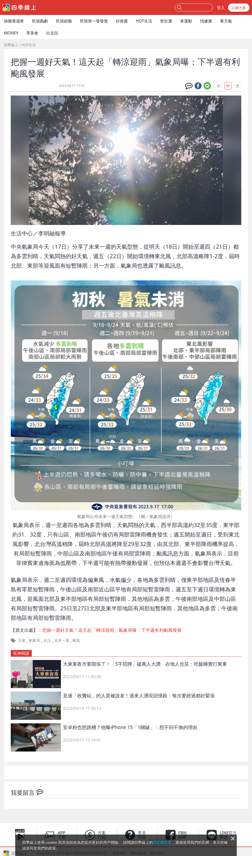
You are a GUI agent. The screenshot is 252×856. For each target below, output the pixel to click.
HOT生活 (144, 21)
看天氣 (226, 21)
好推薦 (122, 21)
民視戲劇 (40, 21)
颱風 (76, 640)
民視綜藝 (64, 21)
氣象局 (34, 640)
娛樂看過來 (14, 21)
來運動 (186, 21)
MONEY (11, 33)
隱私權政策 (162, 842)
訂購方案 (239, 7)
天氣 (21, 640)
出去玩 (52, 33)
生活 (47, 640)
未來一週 (61, 640)
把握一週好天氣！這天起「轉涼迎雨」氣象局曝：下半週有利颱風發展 (112, 630)
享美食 (32, 33)
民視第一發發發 (94, 21)
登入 (221, 7)
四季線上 (11, 44)
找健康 (206, 21)
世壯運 (166, 21)
